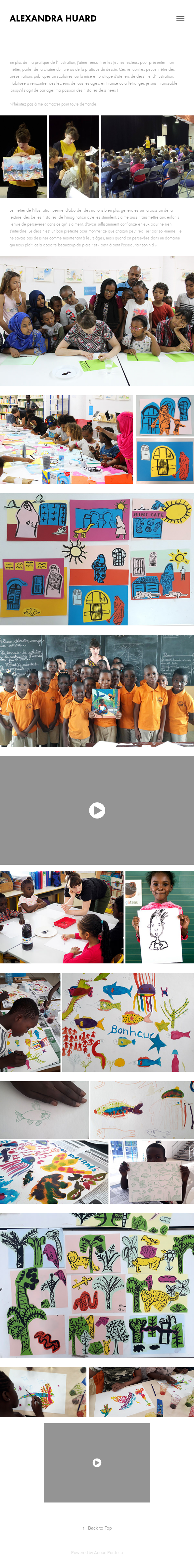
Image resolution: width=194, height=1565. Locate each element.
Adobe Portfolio (108, 1552)
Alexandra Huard (53, 18)
